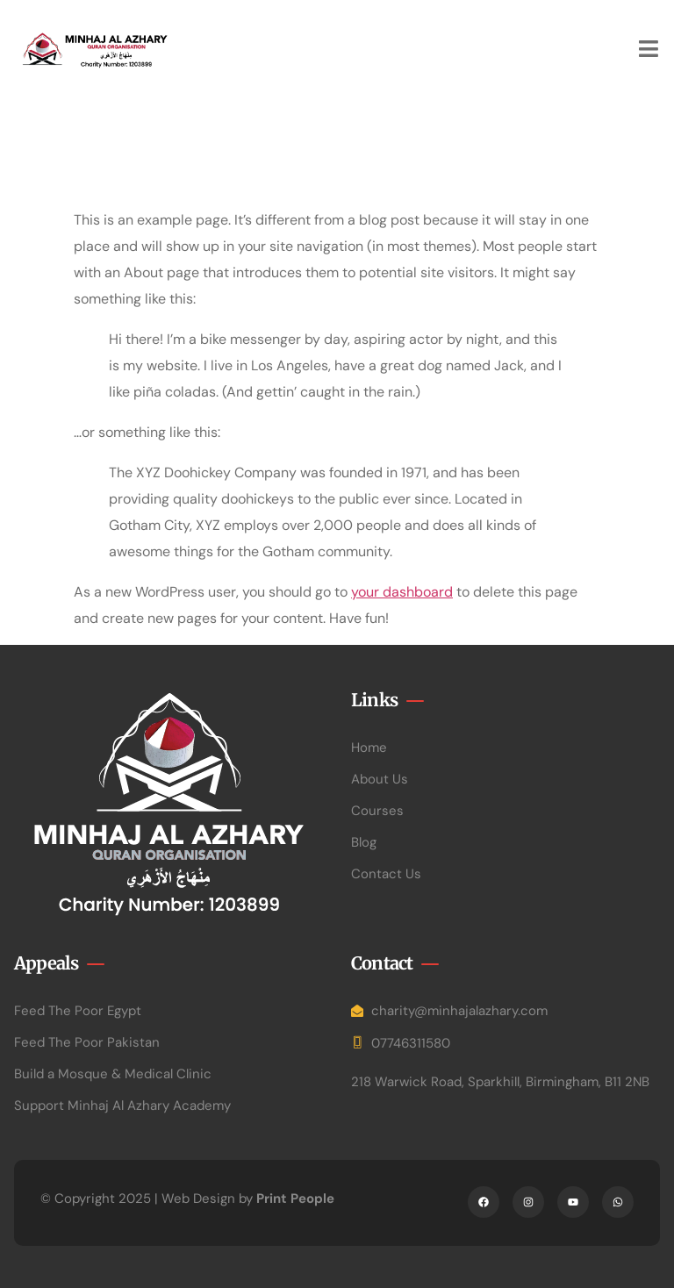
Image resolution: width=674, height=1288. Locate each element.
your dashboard (402, 592)
